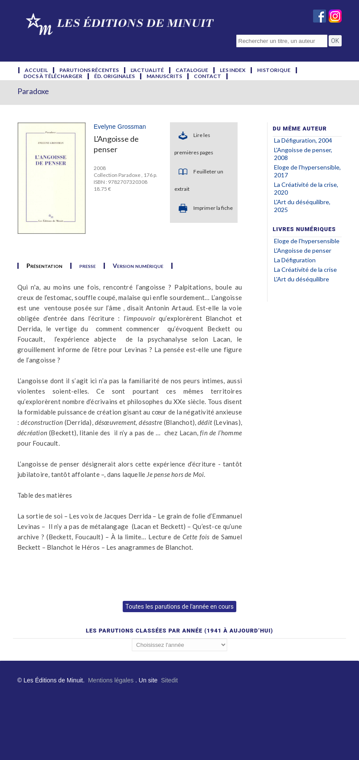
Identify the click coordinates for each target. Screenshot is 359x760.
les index (232, 70)
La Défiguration (295, 260)
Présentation (44, 266)
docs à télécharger (52, 76)
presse (87, 266)
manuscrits (164, 76)
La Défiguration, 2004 (303, 140)
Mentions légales (111, 680)
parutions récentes (89, 70)
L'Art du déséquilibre (301, 279)
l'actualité (147, 70)
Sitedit (169, 680)
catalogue (192, 70)
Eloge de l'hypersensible (306, 241)
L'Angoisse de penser (302, 250)
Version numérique (138, 266)
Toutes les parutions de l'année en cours (179, 606)
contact (207, 76)
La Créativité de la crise (305, 269)
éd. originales (114, 76)
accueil (36, 70)
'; (179, 645)
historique (273, 70)
